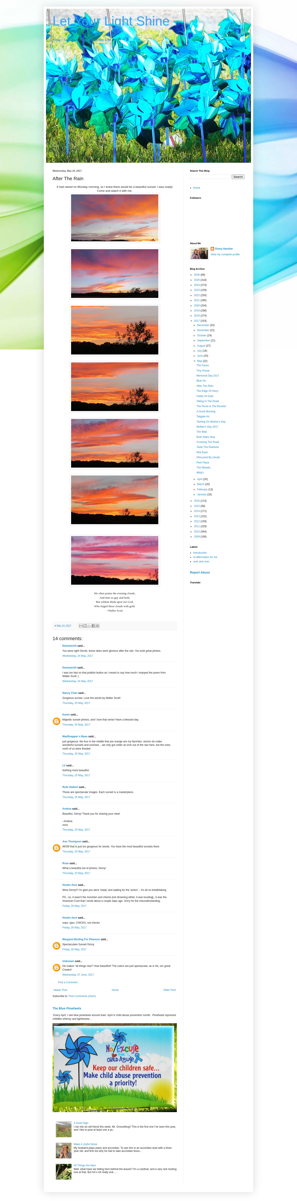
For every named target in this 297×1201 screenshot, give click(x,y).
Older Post (169, 990)
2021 (197, 300)
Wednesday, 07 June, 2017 (78, 974)
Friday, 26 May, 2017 (74, 905)
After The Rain (204, 385)
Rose (65, 863)
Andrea (66, 808)
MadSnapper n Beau (74, 736)
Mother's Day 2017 (207, 426)
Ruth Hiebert (70, 787)
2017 (197, 320)
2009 (197, 536)
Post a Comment (67, 982)
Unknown (68, 961)
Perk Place (202, 462)
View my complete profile (225, 254)
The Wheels (203, 467)
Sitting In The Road (207, 401)
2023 (197, 290)
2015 (197, 506)
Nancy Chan (69, 693)
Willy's (200, 472)
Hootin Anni (69, 884)
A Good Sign (81, 1123)
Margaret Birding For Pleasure (81, 939)
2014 (197, 511)
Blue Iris (201, 380)
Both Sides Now (205, 437)
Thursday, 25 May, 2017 (76, 703)
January (202, 494)
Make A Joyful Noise (85, 1144)
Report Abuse (200, 572)
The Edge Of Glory (207, 390)
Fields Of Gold (204, 396)
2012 (197, 521)
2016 (197, 500)
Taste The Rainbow (207, 447)
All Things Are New (85, 1165)
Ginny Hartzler (224, 248)
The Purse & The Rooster (211, 406)
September (204, 340)
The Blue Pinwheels (67, 1008)
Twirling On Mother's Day (211, 421)
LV (63, 765)
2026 (197, 274)
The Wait (201, 431)
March (201, 484)
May (200, 361)
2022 (197, 295)
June (200, 355)
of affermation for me (205, 557)
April (200, 479)
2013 (197, 516)
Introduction (200, 552)
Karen (66, 714)
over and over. (201, 561)
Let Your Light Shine (111, 21)
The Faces (202, 365)
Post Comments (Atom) (82, 996)
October (202, 335)
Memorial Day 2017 (207, 375)
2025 (197, 280)
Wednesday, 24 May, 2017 (77, 655)
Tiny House (203, 370)
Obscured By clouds (208, 457)
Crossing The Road (207, 442)
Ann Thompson (72, 841)
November (203, 330)
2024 (197, 285)
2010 (197, 531)
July (200, 350)
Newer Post (60, 990)
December (203, 325)
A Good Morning (205, 411)
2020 (197, 305)
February (202, 489)
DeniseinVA (69, 645)
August (201, 345)
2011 (197, 526)
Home (115, 990)
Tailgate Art (202, 416)
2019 (197, 310)
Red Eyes (202, 452)
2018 (197, 315)
